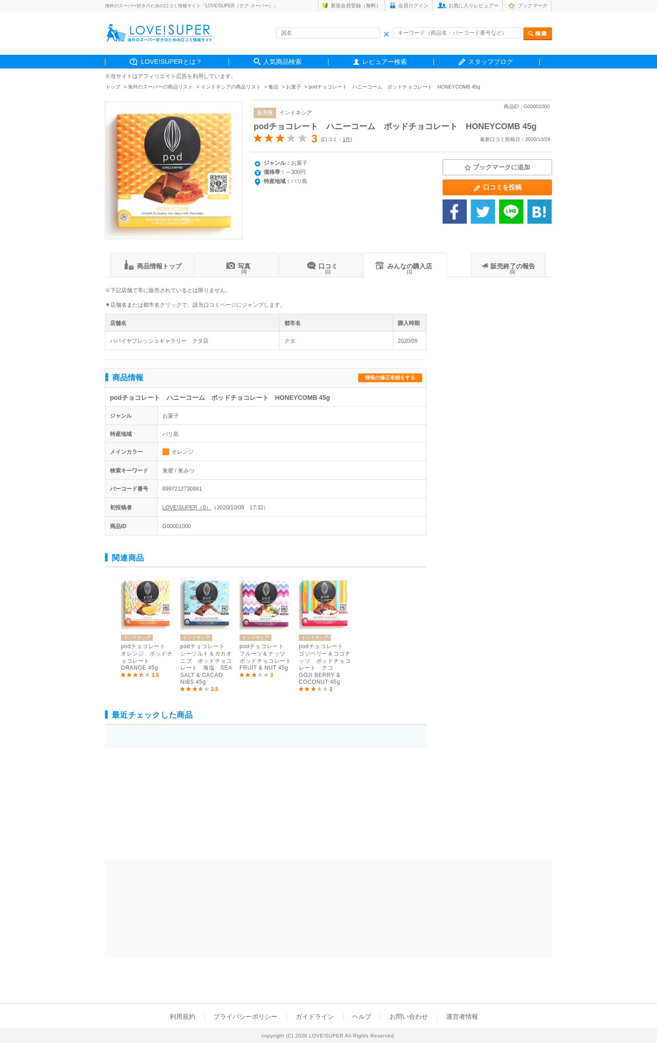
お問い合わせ (409, 1016)
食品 (273, 86)
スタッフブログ (490, 61)
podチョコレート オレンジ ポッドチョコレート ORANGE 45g (146, 657)
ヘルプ (361, 1016)
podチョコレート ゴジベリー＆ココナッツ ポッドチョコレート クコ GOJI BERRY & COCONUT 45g (324, 664)
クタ (289, 341)
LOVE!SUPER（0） (186, 507)
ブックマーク (532, 5)
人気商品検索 (282, 61)
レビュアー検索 (384, 61)
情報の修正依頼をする (390, 377)
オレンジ (182, 452)
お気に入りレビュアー (473, 5)
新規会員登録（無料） (356, 5)
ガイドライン (315, 1016)
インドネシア (295, 113)
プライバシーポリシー (245, 1016)
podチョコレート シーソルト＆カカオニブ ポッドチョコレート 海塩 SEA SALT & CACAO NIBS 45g (206, 664)
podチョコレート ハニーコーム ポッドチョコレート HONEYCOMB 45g (395, 126)
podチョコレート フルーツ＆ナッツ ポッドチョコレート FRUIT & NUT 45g (266, 657)
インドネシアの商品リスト (231, 86)
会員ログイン (413, 5)
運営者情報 (462, 1016)
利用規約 (182, 1016)
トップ (112, 86)
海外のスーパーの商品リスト (160, 86)
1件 (346, 139)
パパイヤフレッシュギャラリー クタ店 (159, 341)
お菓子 (293, 86)
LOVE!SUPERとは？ (171, 61)
